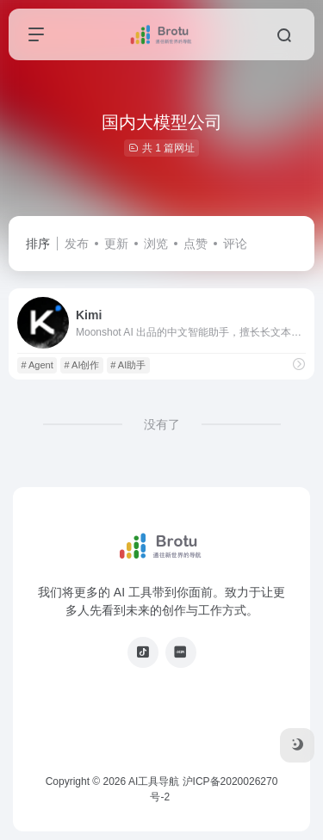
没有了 (162, 424)
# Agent (37, 365)
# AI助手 (128, 365)
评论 (235, 243)
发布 (77, 243)
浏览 (156, 243)
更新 (116, 243)
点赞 (195, 243)
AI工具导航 (153, 781)
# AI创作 (82, 365)
